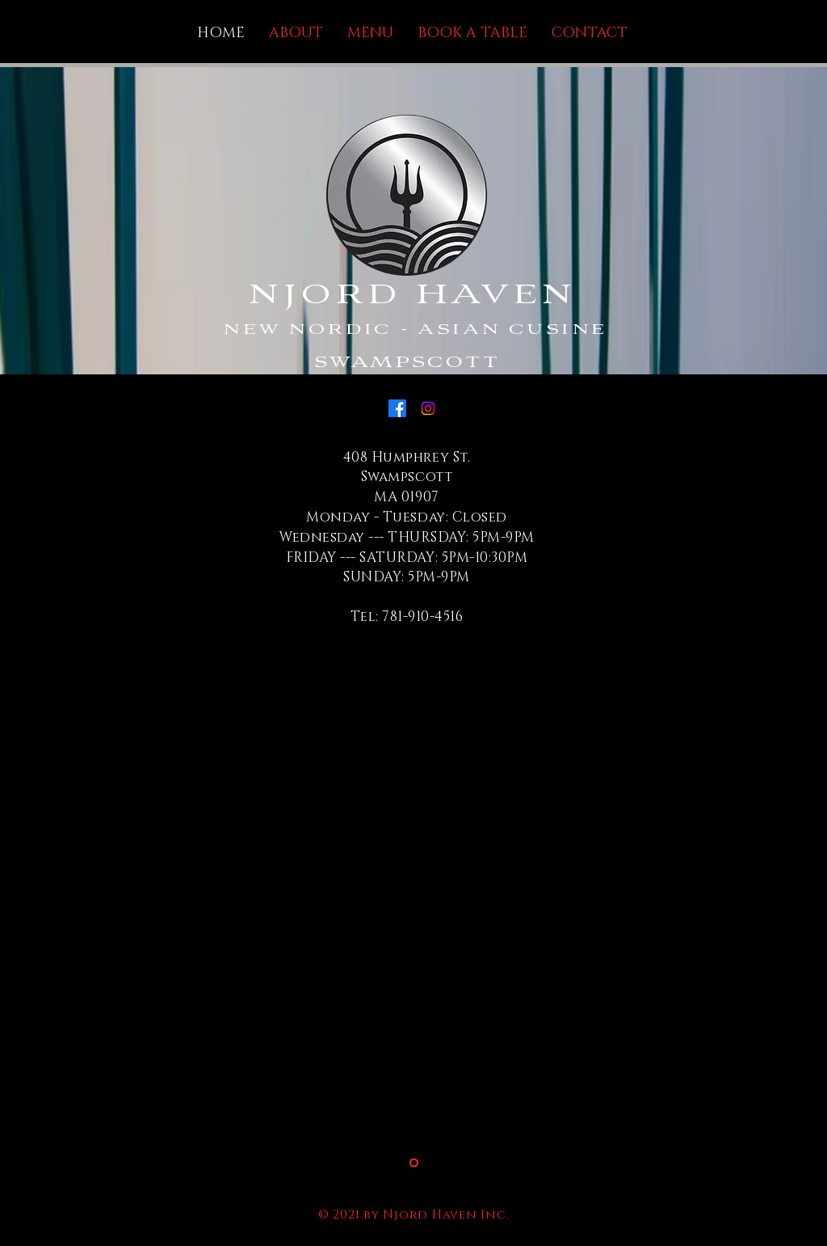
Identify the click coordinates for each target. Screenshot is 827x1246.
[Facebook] (397, 408)
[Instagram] (428, 408)
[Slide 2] (413, 1162)
